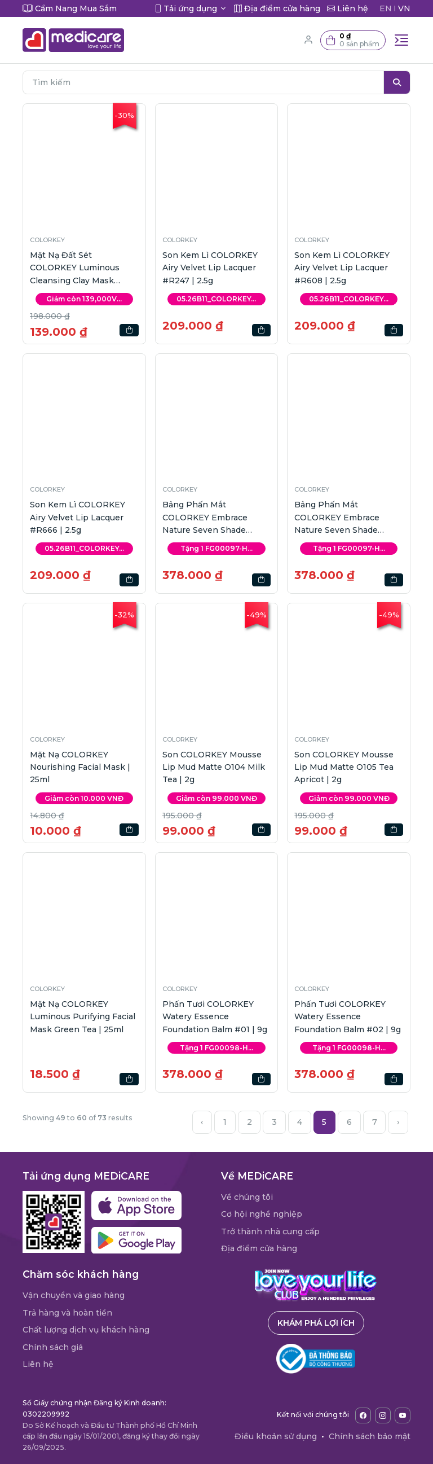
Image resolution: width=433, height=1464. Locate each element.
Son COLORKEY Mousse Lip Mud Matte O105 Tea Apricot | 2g (344, 767)
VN (404, 8)
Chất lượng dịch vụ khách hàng (86, 1330)
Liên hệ (38, 1364)
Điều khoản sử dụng (276, 1436)
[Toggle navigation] (401, 40)
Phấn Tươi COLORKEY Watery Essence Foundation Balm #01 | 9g (214, 1017)
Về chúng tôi (247, 1197)
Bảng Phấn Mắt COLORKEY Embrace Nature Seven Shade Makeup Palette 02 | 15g (211, 517)
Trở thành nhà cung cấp (270, 1231)
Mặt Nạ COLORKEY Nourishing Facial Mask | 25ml (80, 767)
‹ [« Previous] (202, 1122)
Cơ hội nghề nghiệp (261, 1214)
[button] (353, 40)
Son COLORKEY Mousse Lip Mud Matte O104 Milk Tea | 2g (213, 767)
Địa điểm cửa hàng (259, 1248)
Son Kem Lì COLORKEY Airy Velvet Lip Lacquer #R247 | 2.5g (210, 268)
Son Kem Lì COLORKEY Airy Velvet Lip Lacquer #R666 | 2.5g (77, 517)
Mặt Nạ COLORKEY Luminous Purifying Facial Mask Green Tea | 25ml (82, 1017)
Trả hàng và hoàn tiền (67, 1313)
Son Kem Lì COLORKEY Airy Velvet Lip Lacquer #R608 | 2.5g (342, 268)
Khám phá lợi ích (316, 1323)
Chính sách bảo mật (369, 1436)
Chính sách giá (53, 1347)
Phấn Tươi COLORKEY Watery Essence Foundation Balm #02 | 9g (347, 1017)
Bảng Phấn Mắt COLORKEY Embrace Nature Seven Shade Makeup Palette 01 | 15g (342, 517)
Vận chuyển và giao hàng (74, 1295)
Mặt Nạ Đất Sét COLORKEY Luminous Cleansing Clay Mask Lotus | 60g (75, 268)
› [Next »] (398, 1122)
